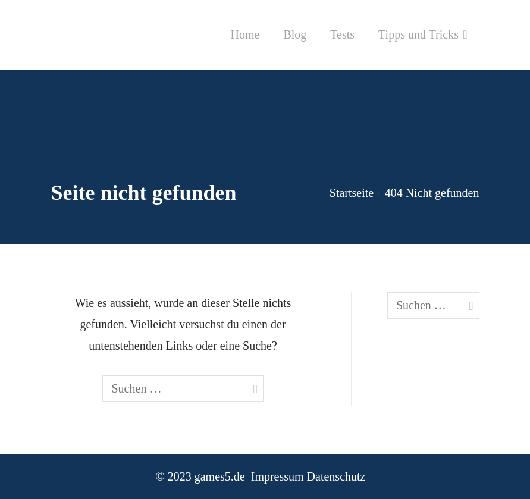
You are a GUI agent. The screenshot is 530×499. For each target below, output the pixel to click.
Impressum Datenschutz (308, 476)
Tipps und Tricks (418, 34)
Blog (294, 34)
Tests (342, 34)
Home (244, 34)
